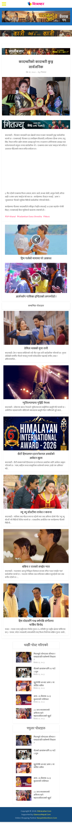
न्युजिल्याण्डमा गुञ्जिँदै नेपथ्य (36, 403)
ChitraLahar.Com (44, 812)
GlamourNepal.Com (42, 815)
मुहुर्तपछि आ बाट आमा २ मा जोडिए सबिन (44, 685)
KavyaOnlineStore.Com (47, 819)
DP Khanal (11, 216)
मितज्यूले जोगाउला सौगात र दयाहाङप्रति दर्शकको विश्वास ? (44, 657)
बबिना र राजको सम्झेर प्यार (36, 566)
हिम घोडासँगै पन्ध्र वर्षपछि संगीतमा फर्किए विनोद (36, 623)
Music (47, 216)
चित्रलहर (43, 72)
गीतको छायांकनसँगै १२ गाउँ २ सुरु (44, 671)
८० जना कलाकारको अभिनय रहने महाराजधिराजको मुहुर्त (42, 714)
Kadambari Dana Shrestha (30, 216)
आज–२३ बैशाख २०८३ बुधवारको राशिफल (42, 698)
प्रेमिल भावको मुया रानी (36, 348)
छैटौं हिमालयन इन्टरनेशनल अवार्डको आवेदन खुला (36, 456)
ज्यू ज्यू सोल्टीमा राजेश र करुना (36, 512)
